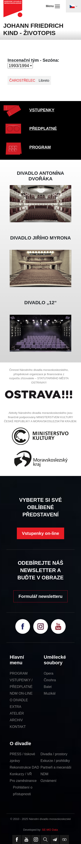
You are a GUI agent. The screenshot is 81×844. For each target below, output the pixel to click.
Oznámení (49, 781)
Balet (48, 687)
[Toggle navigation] (73, 6)
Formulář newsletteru (40, 596)
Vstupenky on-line (40, 533)
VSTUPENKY (41, 110)
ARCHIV (16, 720)
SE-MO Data (50, 829)
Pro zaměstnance (23, 781)
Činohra (50, 680)
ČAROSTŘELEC (22, 80)
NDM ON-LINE (21, 693)
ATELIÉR (17, 713)
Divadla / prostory (54, 754)
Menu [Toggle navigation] (53, 6)
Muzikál (50, 693)
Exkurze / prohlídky (55, 761)
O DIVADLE (19, 700)
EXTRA (15, 707)
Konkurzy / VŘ (21, 774)
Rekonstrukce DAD (24, 767)
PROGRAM (40, 147)
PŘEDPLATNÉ (43, 128)
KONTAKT (18, 727)
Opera (48, 673)
